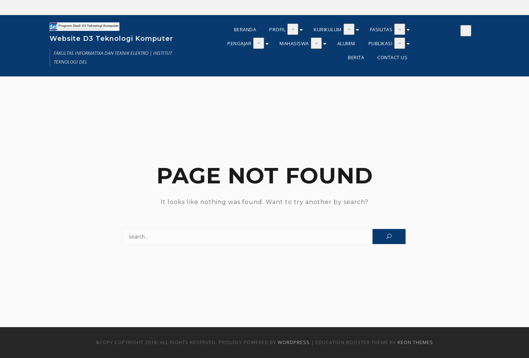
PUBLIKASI (380, 43)
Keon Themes (415, 342)
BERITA (356, 57)
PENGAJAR (239, 43)
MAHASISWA (294, 43)
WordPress (294, 342)
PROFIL (277, 29)
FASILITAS (381, 29)
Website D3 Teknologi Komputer (111, 39)
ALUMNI (346, 43)
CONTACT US (392, 57)
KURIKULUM (328, 29)
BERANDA (245, 29)
